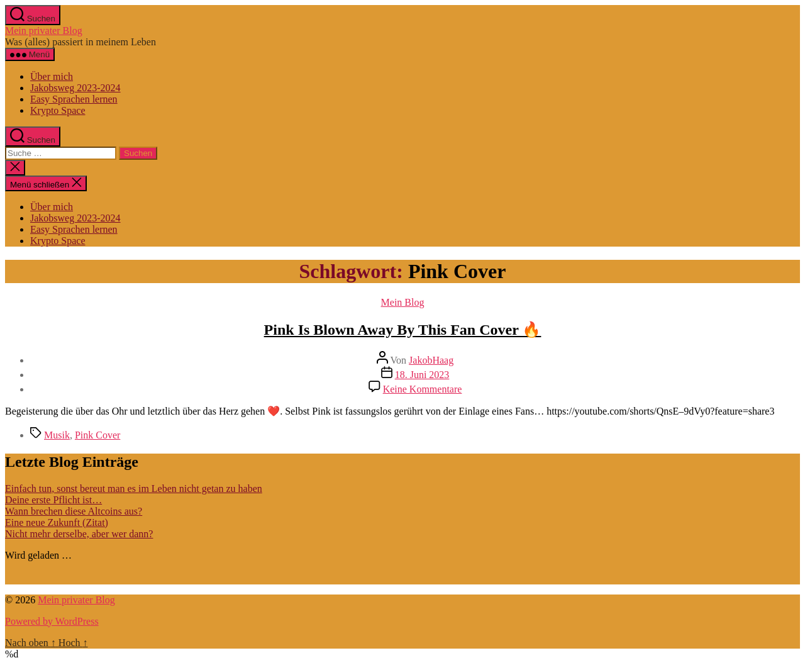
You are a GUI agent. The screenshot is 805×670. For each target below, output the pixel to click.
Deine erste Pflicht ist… (53, 499)
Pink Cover (97, 435)
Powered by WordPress (52, 621)
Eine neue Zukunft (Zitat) (56, 522)
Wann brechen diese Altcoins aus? (73, 511)
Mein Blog (403, 302)
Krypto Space (58, 110)
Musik (57, 435)
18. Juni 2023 (422, 374)
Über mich (51, 76)
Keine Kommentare (422, 389)
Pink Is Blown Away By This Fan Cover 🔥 (402, 329)
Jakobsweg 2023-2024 (75, 87)
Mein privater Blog (43, 30)
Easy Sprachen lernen (74, 99)
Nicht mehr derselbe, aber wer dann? (79, 533)
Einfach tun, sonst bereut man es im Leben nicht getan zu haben (133, 488)
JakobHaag (431, 360)
